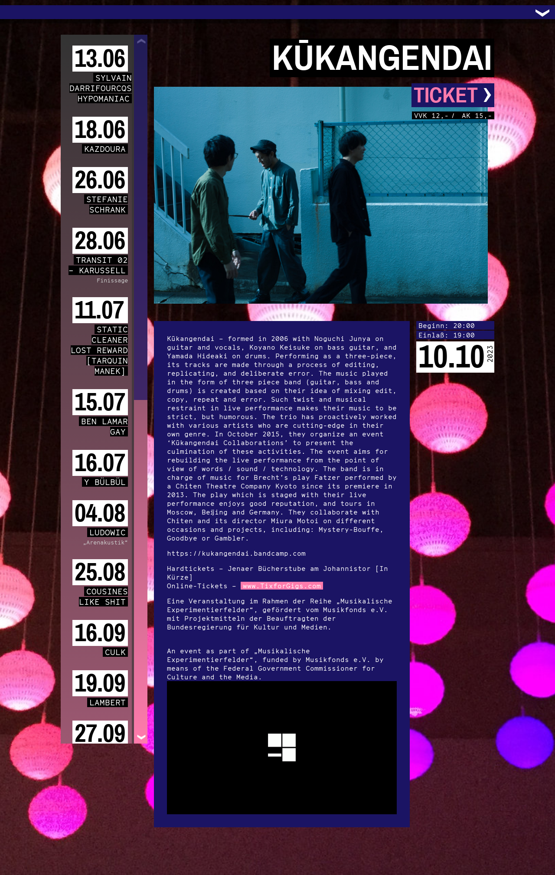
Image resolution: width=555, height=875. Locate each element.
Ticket (453, 95)
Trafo (17, 12)
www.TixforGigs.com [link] (282, 586)
